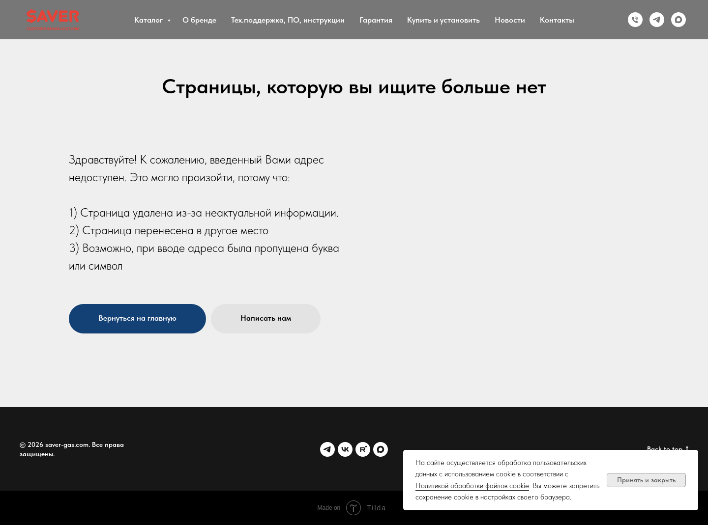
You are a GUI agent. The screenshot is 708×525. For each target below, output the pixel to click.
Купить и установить (443, 20)
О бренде (199, 20)
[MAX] (678, 19)
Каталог (149, 20)
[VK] (345, 449)
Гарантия (375, 20)
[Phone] (635, 19)
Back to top (667, 449)
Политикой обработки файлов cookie (472, 485)
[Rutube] (362, 449)
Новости (510, 20)
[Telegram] (656, 19)
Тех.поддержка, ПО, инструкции (288, 20)
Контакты (557, 20)
